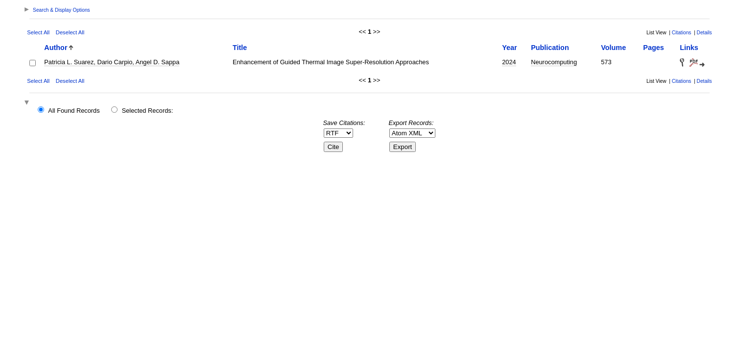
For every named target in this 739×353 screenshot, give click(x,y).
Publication (550, 47)
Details (704, 32)
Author (55, 47)
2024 (509, 62)
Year (509, 47)
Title (240, 47)
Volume (613, 47)
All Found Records (73, 110)
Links (689, 47)
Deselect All (70, 32)
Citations (681, 32)
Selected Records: (147, 110)
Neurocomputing (554, 62)
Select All (38, 32)
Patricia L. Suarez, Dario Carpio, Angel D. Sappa (111, 62)
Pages (653, 47)
